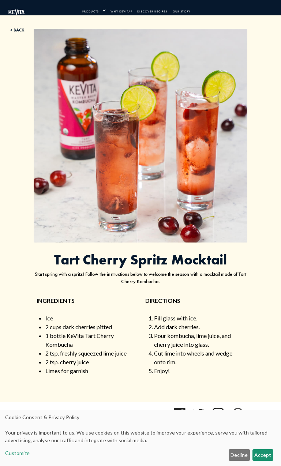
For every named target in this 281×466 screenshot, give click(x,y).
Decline (239, 455)
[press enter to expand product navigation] (102, 10)
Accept (262, 455)
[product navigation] (93, 11)
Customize (17, 453)
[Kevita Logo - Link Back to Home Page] (17, 10)
